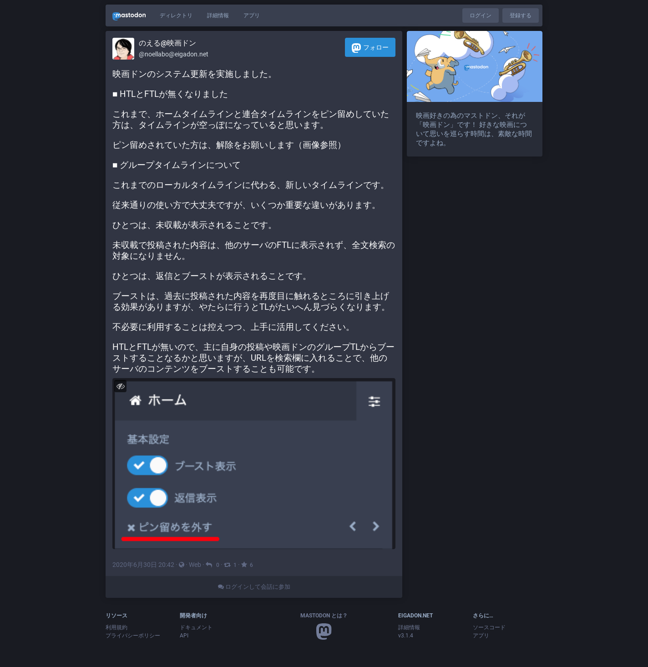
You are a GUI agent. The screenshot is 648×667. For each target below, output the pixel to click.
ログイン (480, 15)
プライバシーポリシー (133, 635)
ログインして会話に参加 (254, 586)
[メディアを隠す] (120, 386)
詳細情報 (218, 15)
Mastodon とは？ (324, 615)
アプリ (251, 15)
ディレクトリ (176, 15)
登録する (521, 15)
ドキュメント (196, 627)
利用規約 (116, 627)
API (184, 635)
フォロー (370, 48)
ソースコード (489, 627)
